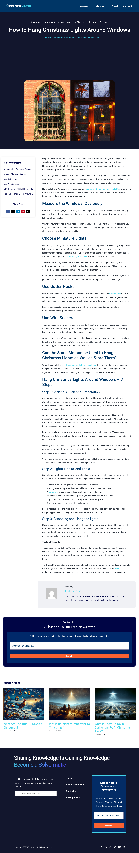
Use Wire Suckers (11, 184)
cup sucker (53, 492)
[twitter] (106, 847)
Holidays (48, 22)
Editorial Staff (46, 38)
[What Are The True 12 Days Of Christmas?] (23, 689)
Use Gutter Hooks (11, 179)
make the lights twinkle (76, 256)
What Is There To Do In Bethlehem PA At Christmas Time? (113, 727)
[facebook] (101, 847)
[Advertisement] (70, 63)
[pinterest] (115, 847)
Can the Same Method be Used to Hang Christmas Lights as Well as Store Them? (19, 189)
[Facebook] (7, 211)
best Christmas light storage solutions (79, 365)
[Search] (18, 793)
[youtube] (119, 847)
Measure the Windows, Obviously (18, 169)
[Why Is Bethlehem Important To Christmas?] (69, 689)
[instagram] (110, 847)
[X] (12, 211)
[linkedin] (124, 847)
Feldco (118, 568)
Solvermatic (36, 22)
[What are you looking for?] (36, 793)
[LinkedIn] (17, 211)
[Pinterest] (22, 211)
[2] (18, 5)
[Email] (27, 211)
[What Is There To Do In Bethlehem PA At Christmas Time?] (115, 689)
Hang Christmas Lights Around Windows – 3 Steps (19, 194)
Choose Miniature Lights (15, 174)
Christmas (58, 22)
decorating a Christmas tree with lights (101, 189)
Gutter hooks (115, 293)
